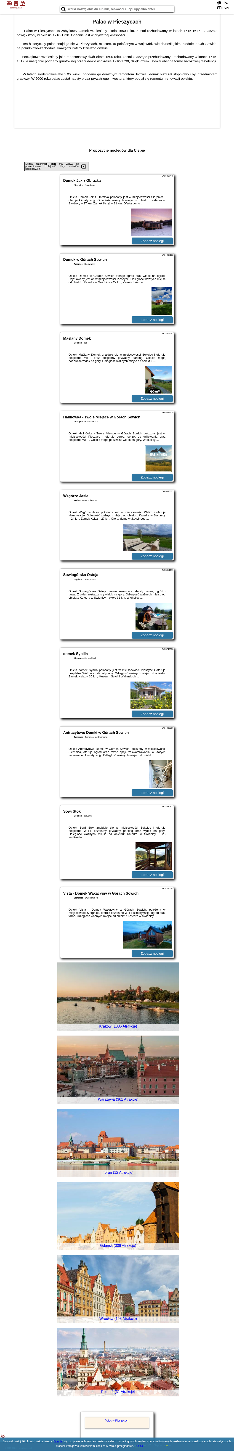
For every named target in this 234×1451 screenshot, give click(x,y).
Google (58, 1441)
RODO (139, 1446)
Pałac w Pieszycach (117, 1420)
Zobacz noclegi (152, 241)
